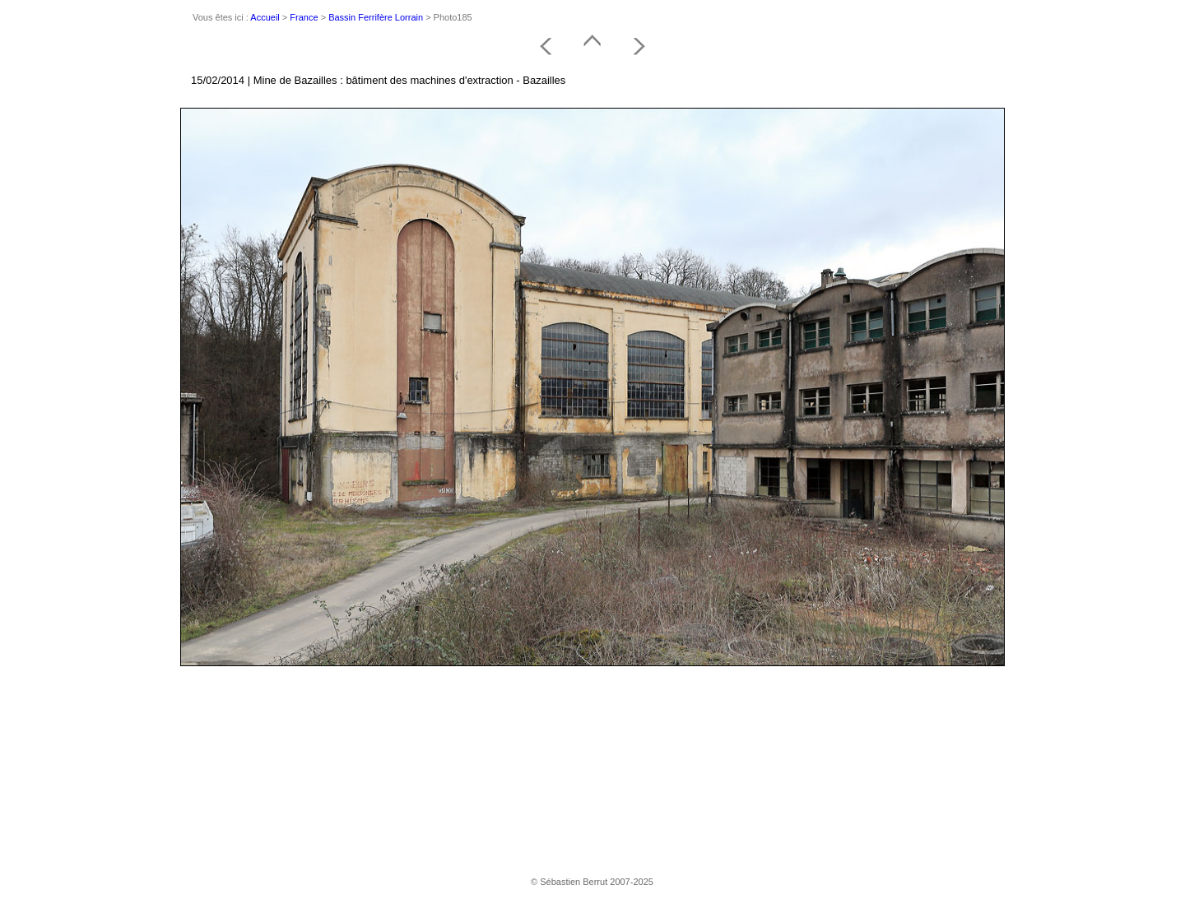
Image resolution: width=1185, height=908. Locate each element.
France (304, 17)
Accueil (264, 17)
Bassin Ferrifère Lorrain (375, 17)
